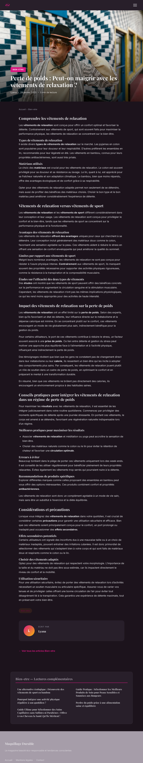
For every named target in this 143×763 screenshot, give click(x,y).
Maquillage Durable (19, 743)
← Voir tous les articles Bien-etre (37, 650)
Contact (40, 760)
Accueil (22, 109)
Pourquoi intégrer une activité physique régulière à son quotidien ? (38, 701)
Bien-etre (18, 69)
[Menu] (135, 5)
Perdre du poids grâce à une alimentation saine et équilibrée (98, 704)
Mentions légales (24, 760)
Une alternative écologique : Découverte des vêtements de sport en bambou (40, 691)
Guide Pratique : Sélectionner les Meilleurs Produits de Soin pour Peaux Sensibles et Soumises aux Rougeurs (99, 692)
